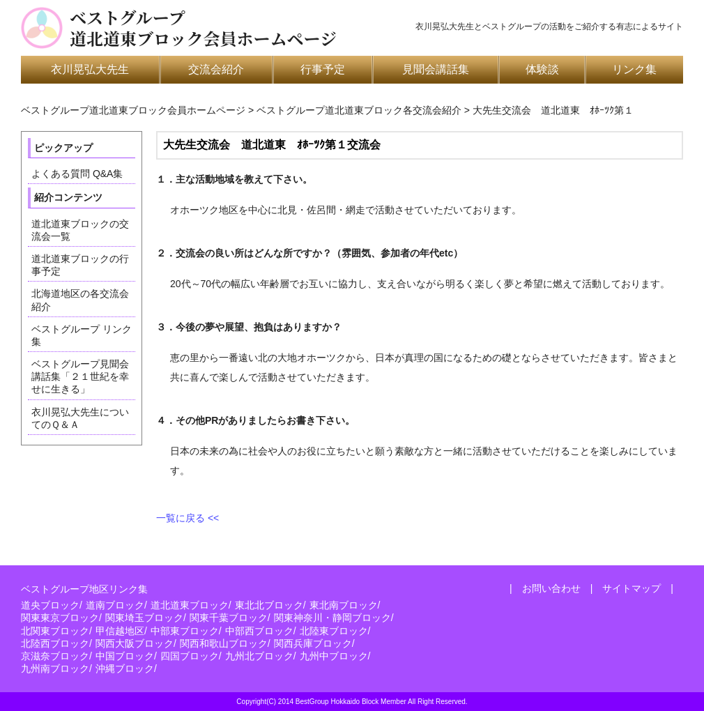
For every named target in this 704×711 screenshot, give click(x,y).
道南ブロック (115, 605)
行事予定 (322, 69)
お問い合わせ (551, 588)
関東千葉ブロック (229, 617)
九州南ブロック (55, 668)
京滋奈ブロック (55, 656)
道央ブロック (50, 605)
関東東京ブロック (60, 617)
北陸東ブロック (334, 630)
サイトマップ (631, 588)
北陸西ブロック (55, 643)
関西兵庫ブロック (313, 643)
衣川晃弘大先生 (90, 69)
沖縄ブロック (124, 668)
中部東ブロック (185, 630)
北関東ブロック (55, 630)
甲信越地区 (119, 630)
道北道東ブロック (190, 605)
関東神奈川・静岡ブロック (332, 617)
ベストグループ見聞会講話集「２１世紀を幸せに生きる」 (80, 376)
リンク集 (634, 69)
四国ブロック (189, 656)
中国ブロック (124, 656)
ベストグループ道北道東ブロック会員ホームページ (203, 28)
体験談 (542, 69)
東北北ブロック (269, 605)
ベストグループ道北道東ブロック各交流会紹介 (359, 110)
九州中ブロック (334, 656)
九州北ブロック (259, 656)
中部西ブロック (259, 630)
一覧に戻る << (187, 517)
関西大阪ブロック (134, 643)
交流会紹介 (216, 69)
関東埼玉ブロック (144, 617)
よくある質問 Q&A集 (77, 173)
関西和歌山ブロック (224, 643)
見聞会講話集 (435, 69)
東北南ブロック (343, 605)
